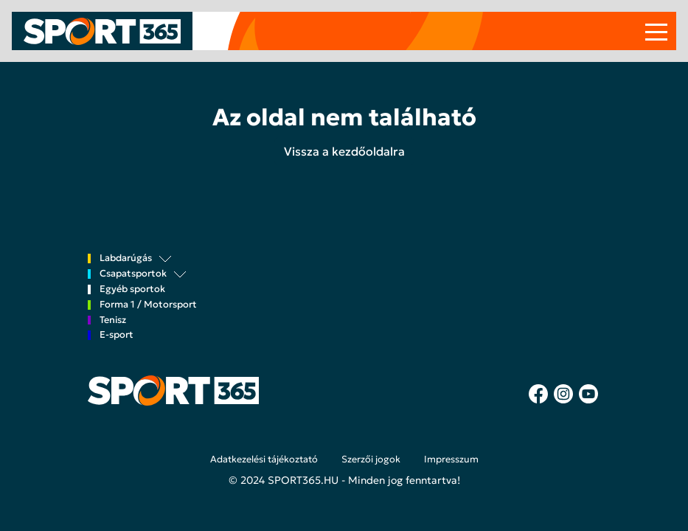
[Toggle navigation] (656, 31)
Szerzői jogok (370, 459)
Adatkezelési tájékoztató (264, 459)
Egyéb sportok (132, 289)
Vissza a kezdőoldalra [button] (344, 151)
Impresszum (451, 459)
